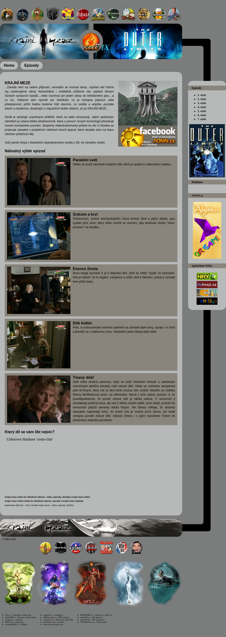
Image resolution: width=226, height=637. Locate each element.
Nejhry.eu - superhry (14, 620)
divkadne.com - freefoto (53, 622)
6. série (202, 115)
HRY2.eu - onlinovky (14, 622)
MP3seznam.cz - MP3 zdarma (56, 617)
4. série (202, 107)
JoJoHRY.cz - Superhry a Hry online (20, 617)
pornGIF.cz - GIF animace (91, 617)
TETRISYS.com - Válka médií (93, 622)
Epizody (31, 65)
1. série (202, 95)
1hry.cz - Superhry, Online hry (18, 615)
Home (9, 65)
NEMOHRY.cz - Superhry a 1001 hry (96, 615)
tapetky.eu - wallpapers (53, 615)
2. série (202, 99)
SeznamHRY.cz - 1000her (16, 624)
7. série (202, 119)
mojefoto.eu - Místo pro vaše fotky (58, 620)
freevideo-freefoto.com (53, 624)
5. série (202, 111)
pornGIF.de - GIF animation (92, 620)
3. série (202, 103)
